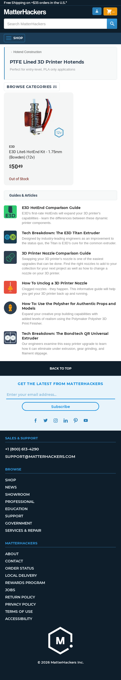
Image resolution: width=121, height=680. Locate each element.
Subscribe (60, 406)
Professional (19, 501)
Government (18, 523)
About (12, 554)
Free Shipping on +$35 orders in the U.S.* (35, 3)
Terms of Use (19, 611)
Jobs (10, 590)
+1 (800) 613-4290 (22, 449)
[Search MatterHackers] (112, 24)
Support (14, 516)
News (11, 487)
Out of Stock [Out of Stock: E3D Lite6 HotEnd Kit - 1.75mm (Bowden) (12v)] (19, 179)
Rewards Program (25, 582)
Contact (14, 561)
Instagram (55, 420)
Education (16, 509)
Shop (10, 480)
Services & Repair (23, 530)
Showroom (17, 494)
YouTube (85, 420)
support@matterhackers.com (40, 456)
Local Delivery (21, 575)
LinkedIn (65, 420)
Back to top (61, 368)
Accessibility (18, 618)
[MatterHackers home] (25, 12)
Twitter (45, 420)
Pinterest (75, 420)
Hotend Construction (27, 52)
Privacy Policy (20, 604)
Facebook (35, 420)
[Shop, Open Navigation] (14, 38)
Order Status (19, 568)
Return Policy (20, 597)
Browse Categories (32, 86)
